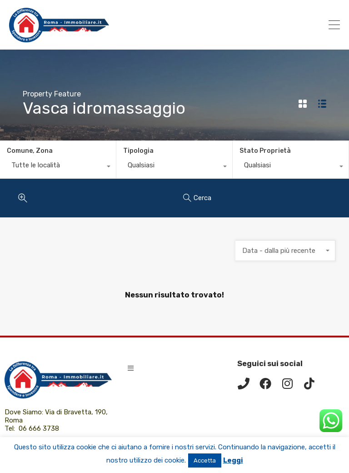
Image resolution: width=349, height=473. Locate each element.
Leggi (233, 460)
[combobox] (58, 167)
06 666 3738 (39, 428)
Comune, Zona (30, 151)
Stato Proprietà (265, 151)
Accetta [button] (205, 460)
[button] (130, 368)
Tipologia (138, 151)
